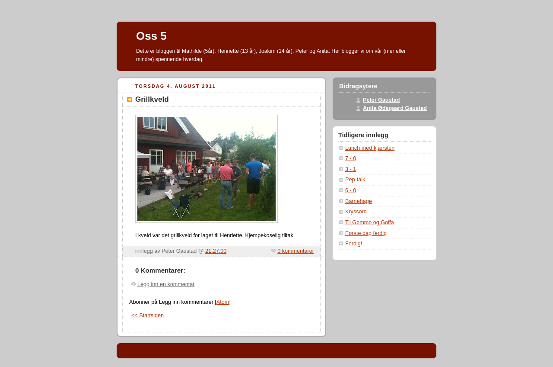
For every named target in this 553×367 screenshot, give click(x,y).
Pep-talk (355, 180)
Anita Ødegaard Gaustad (395, 108)
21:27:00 (215, 251)
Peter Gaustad (381, 100)
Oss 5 (151, 35)
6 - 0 (350, 190)
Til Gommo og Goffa (369, 222)
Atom (222, 302)
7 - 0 (350, 158)
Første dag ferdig (366, 233)
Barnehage (358, 201)
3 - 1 (350, 169)
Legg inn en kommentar (165, 284)
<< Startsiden (147, 315)
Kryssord (356, 212)
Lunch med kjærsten (369, 148)
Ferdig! (353, 244)
